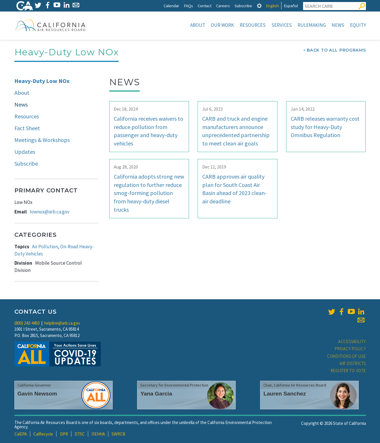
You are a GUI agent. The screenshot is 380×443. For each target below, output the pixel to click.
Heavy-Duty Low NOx (41, 80)
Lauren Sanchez (284, 394)
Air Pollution (45, 246)
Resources (253, 25)
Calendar (171, 5)
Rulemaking (312, 25)
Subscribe (243, 5)
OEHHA (98, 434)
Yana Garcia (156, 394)
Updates (24, 151)
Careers (223, 5)
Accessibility (352, 341)
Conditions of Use (346, 356)
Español (291, 5)
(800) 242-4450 (26, 323)
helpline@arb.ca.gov (62, 323)
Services (281, 25)
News (338, 25)
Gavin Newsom (37, 394)
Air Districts (353, 363)
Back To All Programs (336, 50)
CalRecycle (43, 434)
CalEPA (20, 434)
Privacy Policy (350, 348)
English (272, 5)
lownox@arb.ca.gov (49, 212)
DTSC (80, 434)
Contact (204, 5)
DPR (64, 434)
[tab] (259, 5)
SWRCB (118, 434)
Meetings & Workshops (42, 139)
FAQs (188, 5)
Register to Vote (348, 370)
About (197, 25)
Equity (358, 25)
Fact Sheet (27, 128)
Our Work (222, 25)
